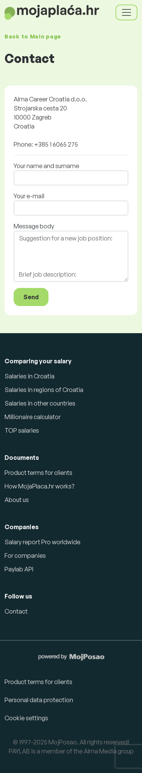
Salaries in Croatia (30, 376)
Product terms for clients (38, 472)
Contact (16, 611)
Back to (33, 36)
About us (17, 500)
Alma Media (100, 751)
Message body (34, 226)
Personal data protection (39, 700)
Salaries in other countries (40, 403)
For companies (25, 555)
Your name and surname (46, 166)
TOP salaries (22, 430)
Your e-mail (29, 196)
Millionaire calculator (33, 417)
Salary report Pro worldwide (42, 542)
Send (31, 297)
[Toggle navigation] (126, 12)
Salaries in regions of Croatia (44, 389)
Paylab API (19, 569)
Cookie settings (26, 718)
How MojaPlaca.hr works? (39, 486)
